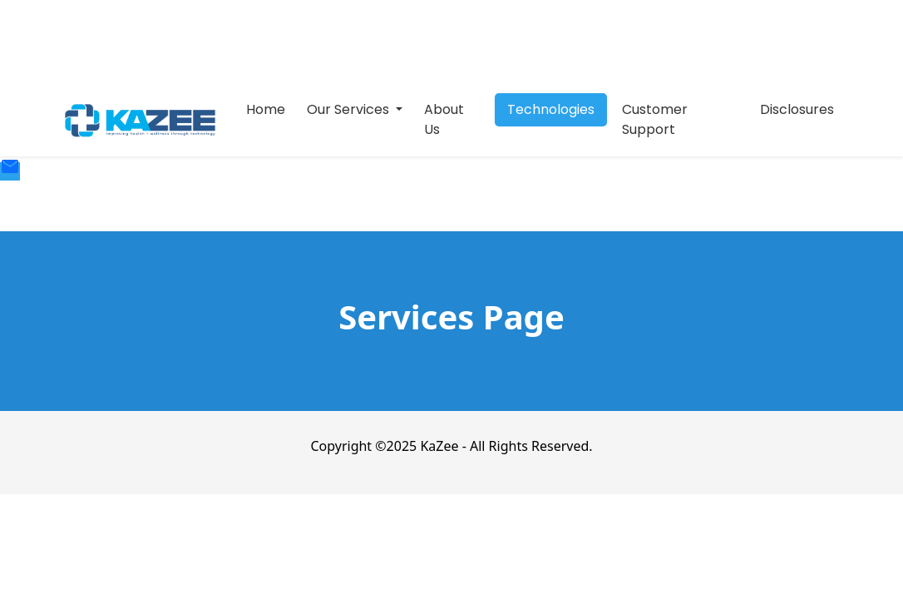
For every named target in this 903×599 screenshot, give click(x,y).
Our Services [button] (349, 109)
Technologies (551, 109)
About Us (444, 119)
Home (265, 109)
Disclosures (797, 109)
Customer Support (655, 119)
